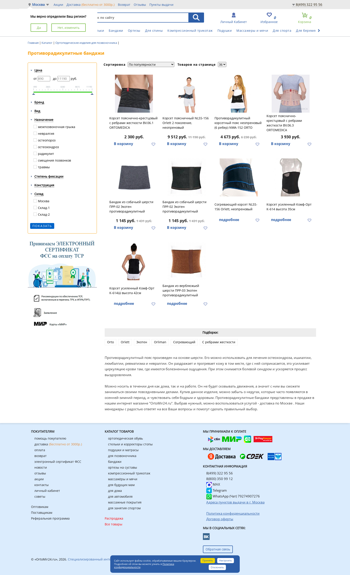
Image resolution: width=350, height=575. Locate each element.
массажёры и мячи (122, 479)
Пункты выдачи (161, 4)
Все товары (113, 524)
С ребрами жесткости (218, 342)
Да (39, 27)
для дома (115, 491)
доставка (58, 444)
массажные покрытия (125, 502)
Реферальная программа (50, 518)
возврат (40, 456)
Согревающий (184, 342)
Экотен (141, 342)
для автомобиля (120, 496)
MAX (213, 484)
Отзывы (140, 4)
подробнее (229, 219)
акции (39, 479)
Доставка (91, 4)
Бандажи (116, 30)
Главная (33, 43)
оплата (39, 450)
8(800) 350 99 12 (219, 478)
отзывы (40, 473)
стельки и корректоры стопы (130, 444)
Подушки (224, 30)
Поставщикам (41, 512)
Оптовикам (39, 507)
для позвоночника (122, 456)
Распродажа (114, 518)
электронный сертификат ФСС (57, 461)
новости (40, 467)
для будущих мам (121, 485)
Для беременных (310, 30)
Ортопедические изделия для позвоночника (86, 43)
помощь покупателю (50, 438)
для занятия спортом (124, 508)
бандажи (114, 461)
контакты (41, 485)
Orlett (125, 342)
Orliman (160, 342)
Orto (110, 342)
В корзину (123, 143)
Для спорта (282, 30)
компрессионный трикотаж (129, 473)
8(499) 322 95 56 (309, 4)
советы (39, 496)
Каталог (47, 43)
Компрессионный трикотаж (190, 30)
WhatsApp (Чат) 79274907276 (233, 496)
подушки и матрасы (123, 450)
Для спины (154, 30)
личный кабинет (47, 491)
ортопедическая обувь (125, 438)
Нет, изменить (68, 27)
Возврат (124, 4)
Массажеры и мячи (252, 30)
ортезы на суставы (122, 467)
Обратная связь (218, 549)
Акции (58, 4)
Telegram (216, 490)
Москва (38, 4)
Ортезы (134, 30)
